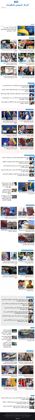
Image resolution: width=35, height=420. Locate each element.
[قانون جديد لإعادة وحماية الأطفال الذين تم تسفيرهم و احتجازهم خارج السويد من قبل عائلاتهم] (9, 115)
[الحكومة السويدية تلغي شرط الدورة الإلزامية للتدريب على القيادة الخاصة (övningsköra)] (30, 313)
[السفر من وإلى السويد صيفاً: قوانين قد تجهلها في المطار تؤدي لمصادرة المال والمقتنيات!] (31, 175)
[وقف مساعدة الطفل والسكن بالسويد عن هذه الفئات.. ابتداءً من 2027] (25, 115)
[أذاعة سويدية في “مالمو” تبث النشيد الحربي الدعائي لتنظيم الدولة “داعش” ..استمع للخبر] (26, 31)
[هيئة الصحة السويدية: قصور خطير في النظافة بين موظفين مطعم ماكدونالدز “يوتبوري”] (26, 44)
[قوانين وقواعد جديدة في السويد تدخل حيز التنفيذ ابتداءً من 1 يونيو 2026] (9, 129)
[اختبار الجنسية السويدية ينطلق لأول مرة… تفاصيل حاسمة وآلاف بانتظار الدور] (26, 238)
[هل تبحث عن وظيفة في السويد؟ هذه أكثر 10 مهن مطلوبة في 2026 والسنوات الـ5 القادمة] (14, 197)
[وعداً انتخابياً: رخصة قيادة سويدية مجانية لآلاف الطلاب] (9, 44)
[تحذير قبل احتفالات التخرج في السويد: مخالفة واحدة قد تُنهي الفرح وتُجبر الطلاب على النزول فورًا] (31, 407)
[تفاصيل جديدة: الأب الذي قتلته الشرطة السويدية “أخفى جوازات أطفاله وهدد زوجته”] (14, 331)
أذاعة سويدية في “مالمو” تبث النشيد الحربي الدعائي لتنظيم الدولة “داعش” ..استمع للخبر (8, 29)
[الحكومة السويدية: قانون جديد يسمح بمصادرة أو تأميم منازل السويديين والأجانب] (31, 166)
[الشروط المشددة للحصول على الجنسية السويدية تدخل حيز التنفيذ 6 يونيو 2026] (25, 142)
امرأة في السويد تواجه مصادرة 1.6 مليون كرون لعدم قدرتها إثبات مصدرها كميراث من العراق (9, 276)
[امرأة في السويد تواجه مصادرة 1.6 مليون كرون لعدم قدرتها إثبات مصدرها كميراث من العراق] (9, 270)
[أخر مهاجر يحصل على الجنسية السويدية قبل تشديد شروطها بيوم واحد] (26, 57)
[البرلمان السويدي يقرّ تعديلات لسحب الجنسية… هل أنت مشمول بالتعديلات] (26, 224)
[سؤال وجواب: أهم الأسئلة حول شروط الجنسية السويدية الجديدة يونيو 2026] (30, 308)
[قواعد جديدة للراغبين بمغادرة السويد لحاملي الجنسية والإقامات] (9, 369)
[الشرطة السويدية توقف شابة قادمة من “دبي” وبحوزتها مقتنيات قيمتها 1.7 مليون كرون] (31, 99)
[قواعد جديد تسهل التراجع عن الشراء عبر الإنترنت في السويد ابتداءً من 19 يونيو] (9, 70)
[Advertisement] (17, 16)
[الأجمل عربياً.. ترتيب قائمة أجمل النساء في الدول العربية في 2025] (25, 382)
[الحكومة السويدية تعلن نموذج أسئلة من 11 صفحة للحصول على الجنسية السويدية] (31, 86)
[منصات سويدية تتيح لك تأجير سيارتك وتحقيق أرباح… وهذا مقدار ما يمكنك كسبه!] (14, 184)
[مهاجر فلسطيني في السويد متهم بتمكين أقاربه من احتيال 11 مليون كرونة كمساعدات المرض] (9, 256)
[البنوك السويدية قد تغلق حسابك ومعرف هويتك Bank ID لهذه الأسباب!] (30, 317)
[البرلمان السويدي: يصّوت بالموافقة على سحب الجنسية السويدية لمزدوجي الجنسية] (9, 211)
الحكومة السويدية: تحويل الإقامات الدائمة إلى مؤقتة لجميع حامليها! (15, 93)
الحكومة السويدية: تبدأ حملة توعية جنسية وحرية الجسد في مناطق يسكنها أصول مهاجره (10, 388)
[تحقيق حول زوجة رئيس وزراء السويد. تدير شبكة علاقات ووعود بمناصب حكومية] (26, 70)
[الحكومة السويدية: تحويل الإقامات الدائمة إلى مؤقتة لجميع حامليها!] (31, 94)
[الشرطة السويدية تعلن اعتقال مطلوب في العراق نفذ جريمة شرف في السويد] (14, 337)
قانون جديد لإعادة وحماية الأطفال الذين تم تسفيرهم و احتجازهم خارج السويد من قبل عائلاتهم (10, 122)
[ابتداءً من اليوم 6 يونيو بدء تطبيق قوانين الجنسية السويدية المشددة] (26, 211)
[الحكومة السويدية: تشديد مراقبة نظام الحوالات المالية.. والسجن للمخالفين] (31, 90)
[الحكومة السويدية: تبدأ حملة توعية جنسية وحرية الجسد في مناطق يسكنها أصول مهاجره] (9, 382)
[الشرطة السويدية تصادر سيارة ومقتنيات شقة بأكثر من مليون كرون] (26, 333)
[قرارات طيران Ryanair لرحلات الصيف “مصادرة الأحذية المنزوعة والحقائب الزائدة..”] (31, 171)
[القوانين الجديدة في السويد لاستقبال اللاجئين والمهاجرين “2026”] (25, 129)
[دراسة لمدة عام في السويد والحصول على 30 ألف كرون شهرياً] (26, 186)
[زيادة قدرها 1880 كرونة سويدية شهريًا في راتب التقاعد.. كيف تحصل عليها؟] (30, 304)
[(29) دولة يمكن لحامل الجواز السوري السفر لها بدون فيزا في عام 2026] (25, 369)
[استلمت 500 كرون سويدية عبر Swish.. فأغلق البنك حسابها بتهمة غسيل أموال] (14, 343)
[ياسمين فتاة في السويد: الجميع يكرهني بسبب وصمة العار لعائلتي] (25, 270)
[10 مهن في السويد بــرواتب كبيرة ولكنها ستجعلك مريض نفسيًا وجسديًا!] (14, 190)
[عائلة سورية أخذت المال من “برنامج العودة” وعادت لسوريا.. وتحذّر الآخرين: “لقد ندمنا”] (25, 357)
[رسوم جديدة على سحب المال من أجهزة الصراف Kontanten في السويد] (9, 57)
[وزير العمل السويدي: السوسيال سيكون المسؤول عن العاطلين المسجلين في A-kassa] (31, 162)
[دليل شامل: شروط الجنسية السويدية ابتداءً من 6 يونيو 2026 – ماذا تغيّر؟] (9, 224)
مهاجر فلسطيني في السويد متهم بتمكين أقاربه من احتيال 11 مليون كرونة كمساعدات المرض (9, 262)
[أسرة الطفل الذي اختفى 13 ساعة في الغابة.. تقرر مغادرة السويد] (25, 284)
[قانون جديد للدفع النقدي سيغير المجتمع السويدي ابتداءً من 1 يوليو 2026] (9, 142)
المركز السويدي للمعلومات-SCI (12, 26)
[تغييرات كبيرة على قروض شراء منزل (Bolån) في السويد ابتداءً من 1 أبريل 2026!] (30, 321)
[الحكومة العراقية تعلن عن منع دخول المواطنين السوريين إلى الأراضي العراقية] (9, 357)
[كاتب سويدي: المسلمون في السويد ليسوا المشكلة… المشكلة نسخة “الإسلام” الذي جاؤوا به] (31, 403)
